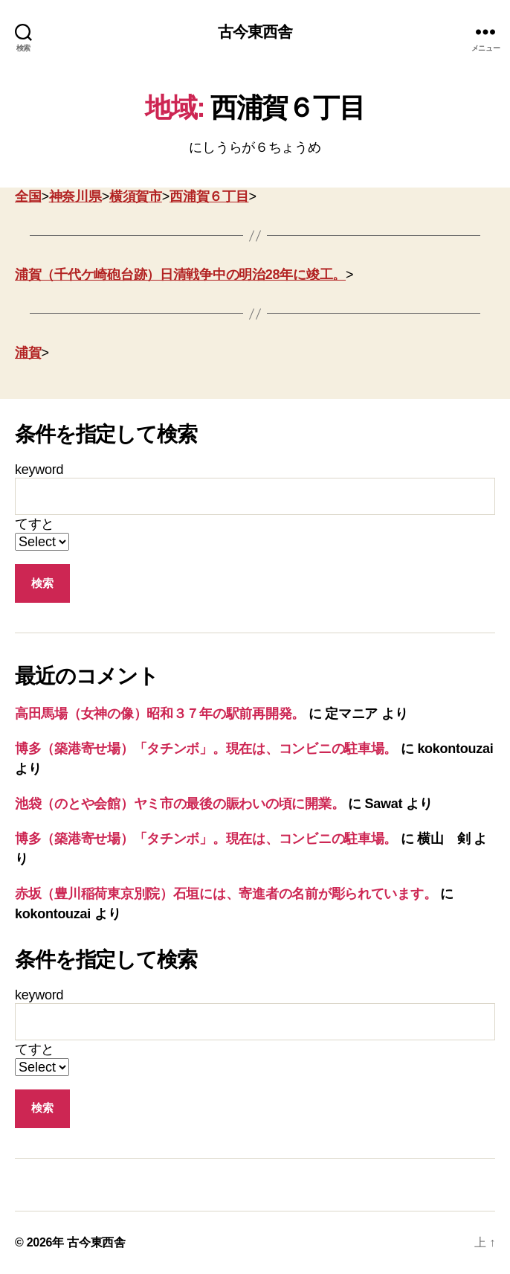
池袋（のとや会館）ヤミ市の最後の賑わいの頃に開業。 (179, 803)
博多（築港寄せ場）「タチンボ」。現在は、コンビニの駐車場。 (206, 748)
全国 (28, 196)
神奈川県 (75, 196)
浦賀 (28, 352)
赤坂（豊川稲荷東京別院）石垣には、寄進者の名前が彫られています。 (225, 893)
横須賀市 (135, 196)
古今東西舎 (255, 31)
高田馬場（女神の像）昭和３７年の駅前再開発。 (160, 713)
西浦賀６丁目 (209, 196)
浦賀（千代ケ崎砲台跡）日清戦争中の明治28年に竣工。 (180, 274)
